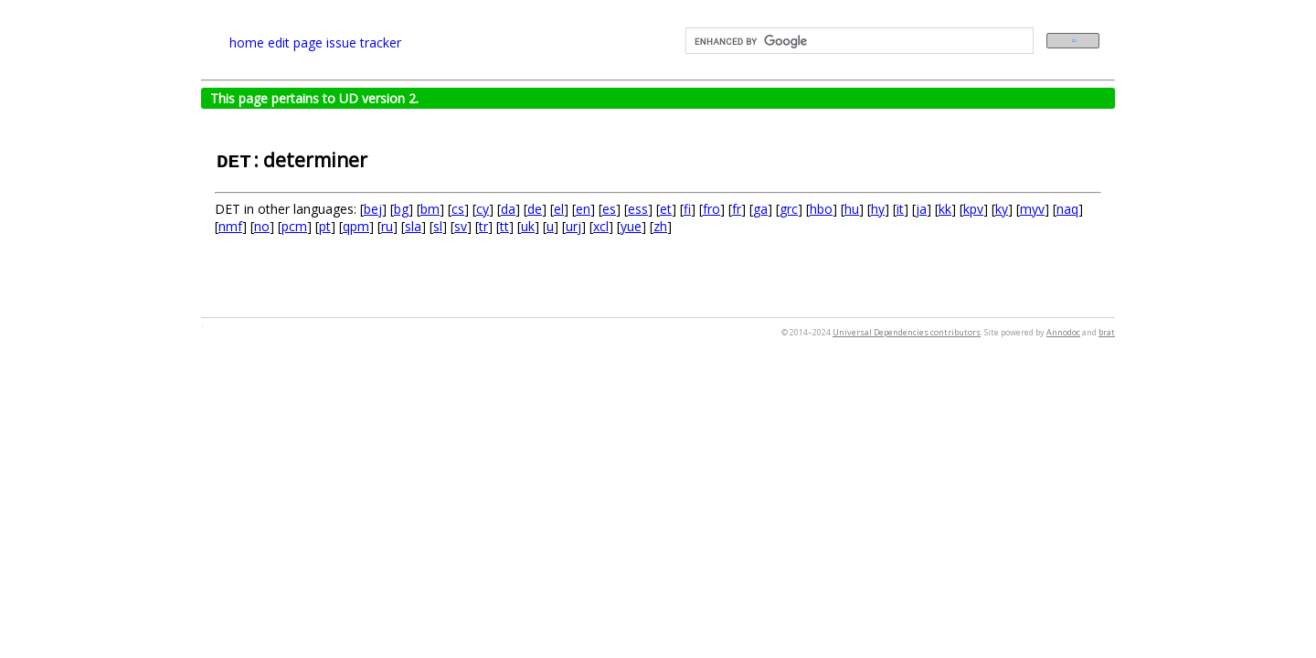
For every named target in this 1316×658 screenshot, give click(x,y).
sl (437, 226)
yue (631, 226)
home (246, 42)
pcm (294, 226)
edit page (295, 42)
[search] (858, 41)
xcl (601, 226)
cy (482, 209)
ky (1001, 209)
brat (1106, 332)
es (609, 209)
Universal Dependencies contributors (907, 332)
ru (387, 226)
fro (711, 209)
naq (1067, 209)
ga (760, 209)
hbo (821, 209)
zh (660, 226)
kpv (973, 209)
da (508, 209)
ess (638, 209)
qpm (356, 226)
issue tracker (363, 42)
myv (1032, 209)
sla (413, 226)
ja (921, 209)
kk (945, 209)
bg (401, 209)
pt (325, 226)
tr (483, 226)
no (262, 226)
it (900, 209)
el (559, 209)
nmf (230, 226)
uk (528, 226)
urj (573, 226)
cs (457, 209)
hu (851, 209)
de (534, 209)
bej (373, 209)
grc (789, 209)
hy (878, 209)
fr (736, 209)
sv (460, 226)
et (666, 209)
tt (504, 226)
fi (687, 209)
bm (430, 209)
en (583, 209)
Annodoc (1063, 332)
